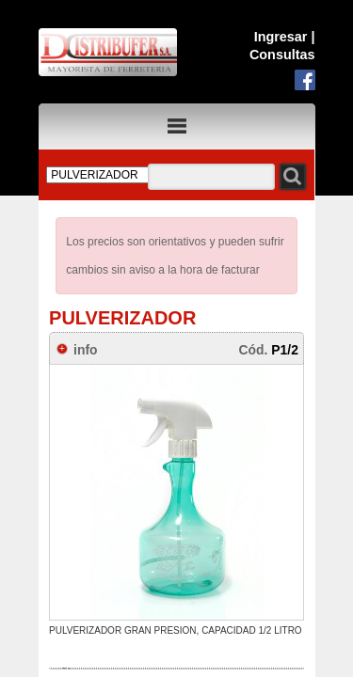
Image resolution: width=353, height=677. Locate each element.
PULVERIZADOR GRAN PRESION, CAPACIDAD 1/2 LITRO (175, 630)
